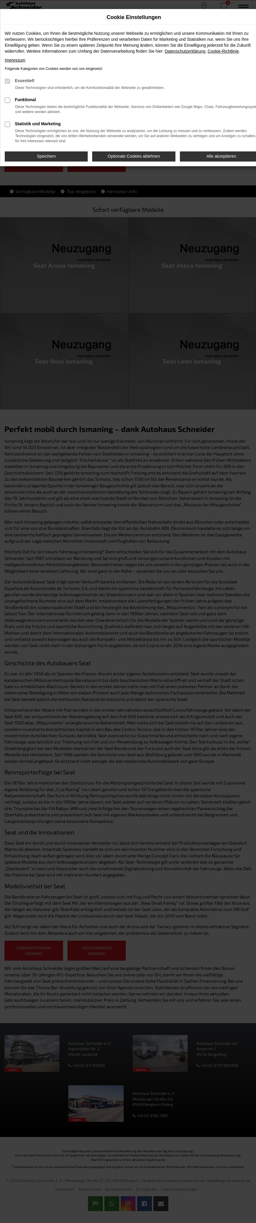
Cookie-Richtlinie (223, 51)
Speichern (46, 156)
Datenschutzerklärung (185, 51)
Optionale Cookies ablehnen (134, 156)
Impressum (15, 60)
